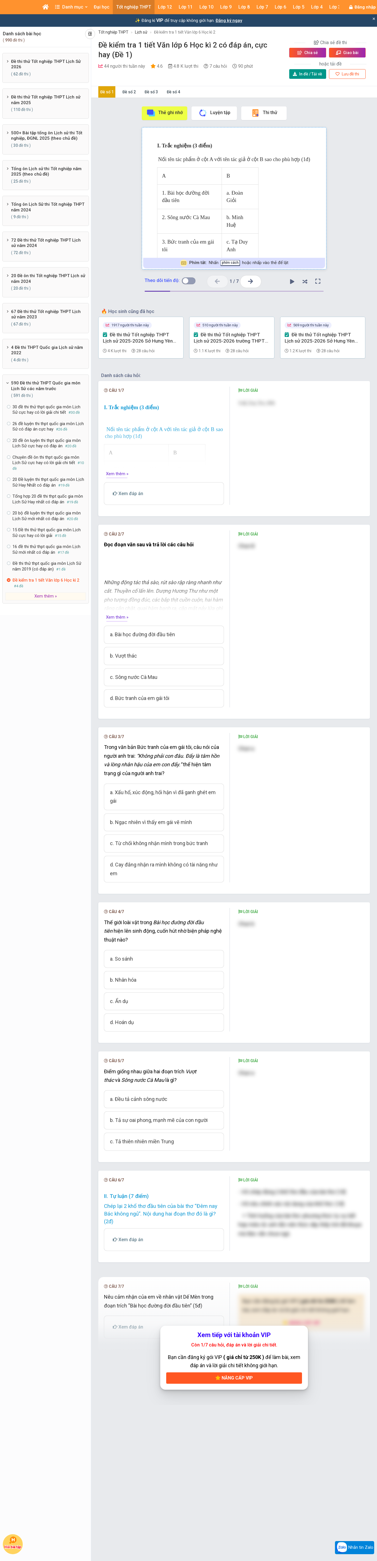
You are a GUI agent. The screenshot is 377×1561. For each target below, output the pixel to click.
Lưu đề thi (347, 74)
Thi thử (264, 113)
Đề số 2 (129, 92)
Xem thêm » (45, 596)
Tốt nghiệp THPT (113, 32)
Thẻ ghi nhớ (164, 113)
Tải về (307, 74)
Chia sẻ (307, 52)
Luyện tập (214, 113)
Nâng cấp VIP (234, 1402)
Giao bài (347, 52)
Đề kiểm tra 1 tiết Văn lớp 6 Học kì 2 (184, 32)
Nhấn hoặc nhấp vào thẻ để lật (234, 263)
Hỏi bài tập (12, 1542)
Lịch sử (141, 32)
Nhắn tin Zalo (354, 1547)
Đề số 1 (107, 92)
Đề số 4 (173, 92)
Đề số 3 (151, 92)
